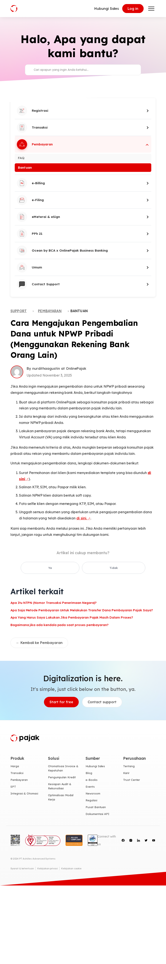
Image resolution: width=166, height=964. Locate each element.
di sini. (81, 518)
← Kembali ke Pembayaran (39, 643)
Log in (133, 8)
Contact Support (38, 284)
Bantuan (25, 167)
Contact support (102, 702)
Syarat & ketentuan (22, 868)
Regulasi (91, 800)
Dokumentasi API (97, 814)
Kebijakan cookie (71, 868)
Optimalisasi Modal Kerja (60, 797)
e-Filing (30, 200)
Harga (14, 766)
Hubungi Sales (106, 8)
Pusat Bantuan (96, 807)
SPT (13, 787)
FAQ (21, 158)
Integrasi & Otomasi (24, 793)
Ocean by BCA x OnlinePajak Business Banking (62, 250)
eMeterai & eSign (38, 217)
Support (18, 311)
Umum (29, 267)
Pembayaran (35, 144)
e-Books (92, 780)
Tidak (92, 568)
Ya (72, 568)
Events (90, 787)
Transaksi (32, 127)
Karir (126, 773)
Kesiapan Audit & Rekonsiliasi (59, 786)
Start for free (61, 702)
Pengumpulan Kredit (62, 777)
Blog (89, 773)
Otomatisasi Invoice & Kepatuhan (63, 769)
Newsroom (93, 793)
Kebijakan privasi (47, 868)
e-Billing (31, 183)
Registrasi (32, 111)
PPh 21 (29, 234)
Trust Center (131, 780)
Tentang (129, 766)
